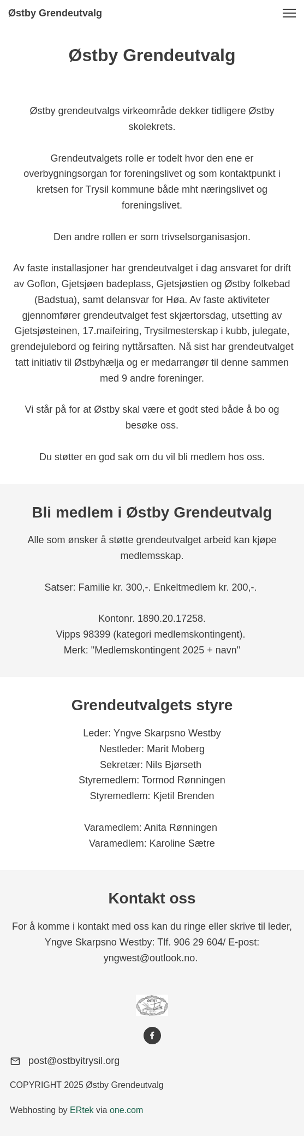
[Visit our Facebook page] (152, 1035)
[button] (289, 13)
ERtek (82, 1110)
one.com (126, 1110)
